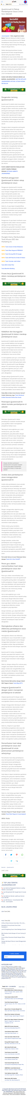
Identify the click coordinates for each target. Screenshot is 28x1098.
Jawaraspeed (5, 36)
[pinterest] (17, 855)
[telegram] (11, 861)
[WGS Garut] (14, 877)
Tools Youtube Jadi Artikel (10, 261)
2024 (2, 911)
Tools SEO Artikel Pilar (7, 265)
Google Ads (18, 974)
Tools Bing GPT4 (18, 683)
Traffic (19, 969)
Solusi (17, 968)
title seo (14, 977)
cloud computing (5, 977)
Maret (2, 920)
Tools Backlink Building (8, 268)
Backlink (13, 969)
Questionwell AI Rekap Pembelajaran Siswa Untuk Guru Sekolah (12, 11)
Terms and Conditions (15, 1094)
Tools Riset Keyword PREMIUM (12, 250)
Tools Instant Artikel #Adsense (12, 247)
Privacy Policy (5, 1094)
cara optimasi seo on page (16, 975)
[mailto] (17, 861)
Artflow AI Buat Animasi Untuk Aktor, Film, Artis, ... (13, 923)
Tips (20, 972)
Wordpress (4, 968)
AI (17, 966)
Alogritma (14, 972)
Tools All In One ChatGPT (13, 559)
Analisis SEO (10, 974)
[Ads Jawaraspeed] (14, 92)
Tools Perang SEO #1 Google (11, 254)
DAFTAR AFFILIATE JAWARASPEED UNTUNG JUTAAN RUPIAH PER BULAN (13, 81)
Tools (7, 969)
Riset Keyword (6, 972)
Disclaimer (23, 1094)
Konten (3, 966)
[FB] (6, 855)
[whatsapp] (22, 855)
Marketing (11, 966)
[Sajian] (8, 4)
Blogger (3, 970)
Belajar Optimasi (12, 970)
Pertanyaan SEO (22, 970)
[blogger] (11, 855)
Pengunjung (4, 975)
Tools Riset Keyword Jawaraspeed (16, 814)
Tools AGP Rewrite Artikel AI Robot (13, 257)
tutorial (11, 968)
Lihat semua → (22, 986)
